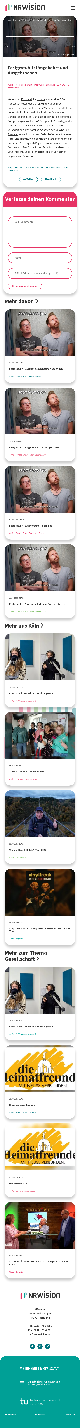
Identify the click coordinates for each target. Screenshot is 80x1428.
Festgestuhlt (46, 121)
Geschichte (50, 167)
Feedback (51, 179)
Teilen (28, 179)
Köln (53, 84)
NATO (66, 167)
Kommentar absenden (25, 286)
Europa (12, 121)
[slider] (40, 36)
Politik (59, 167)
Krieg (42, 139)
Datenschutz (10, 1414)
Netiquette (40, 1414)
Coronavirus (13, 170)
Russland (26, 99)
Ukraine (41, 99)
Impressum (70, 1414)
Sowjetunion (38, 167)
